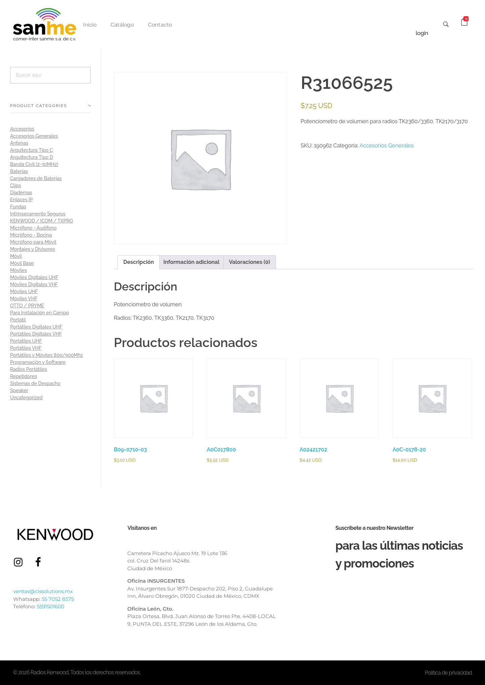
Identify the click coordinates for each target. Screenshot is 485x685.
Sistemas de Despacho (35, 383)
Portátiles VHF (25, 348)
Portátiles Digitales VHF (36, 334)
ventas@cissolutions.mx (43, 591)
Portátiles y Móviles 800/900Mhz (46, 355)
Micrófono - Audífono (33, 228)
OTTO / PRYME (27, 305)
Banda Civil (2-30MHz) (34, 164)
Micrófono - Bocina (31, 235)
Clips (15, 185)
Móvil (16, 256)
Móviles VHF (23, 298)
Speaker (19, 390)
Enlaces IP (21, 199)
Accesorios (22, 129)
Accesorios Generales (387, 145)
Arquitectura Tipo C (31, 150)
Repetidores (23, 376)
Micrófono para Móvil (33, 242)
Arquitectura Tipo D (31, 157)
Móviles (18, 270)
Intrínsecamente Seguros (37, 213)
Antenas (19, 143)
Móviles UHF (24, 291)
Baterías (19, 171)
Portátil (18, 319)
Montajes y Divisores (32, 249)
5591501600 (50, 606)
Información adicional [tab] (191, 262)
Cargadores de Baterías (36, 178)
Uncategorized (26, 397)
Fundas (18, 206)
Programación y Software (38, 362)
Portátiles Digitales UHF (36, 327)
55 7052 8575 (58, 599)
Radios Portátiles (28, 369)
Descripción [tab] (138, 262)
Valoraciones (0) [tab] (249, 262)
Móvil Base (22, 263)
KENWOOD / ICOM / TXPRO (41, 221)
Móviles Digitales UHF (34, 277)
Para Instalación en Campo (39, 312)
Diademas (21, 192)
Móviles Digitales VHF (34, 284)
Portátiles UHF (26, 341)
